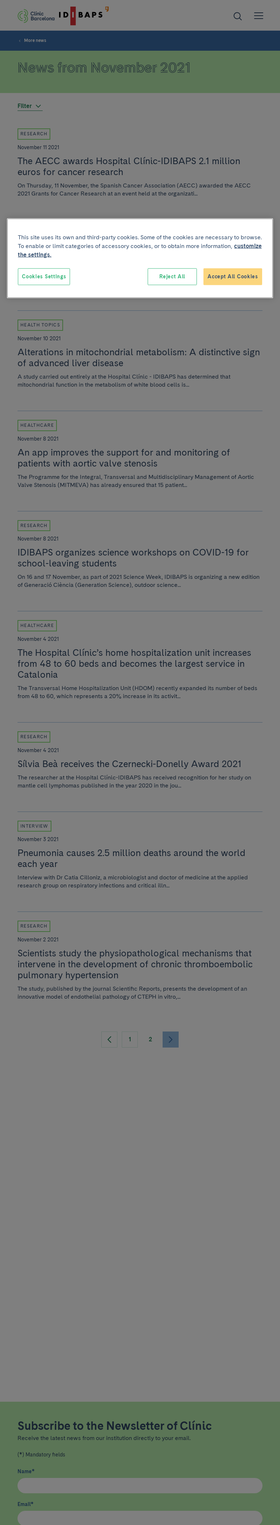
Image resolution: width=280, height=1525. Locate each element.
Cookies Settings (44, 276)
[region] (140, 258)
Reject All (172, 276)
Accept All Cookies (232, 276)
